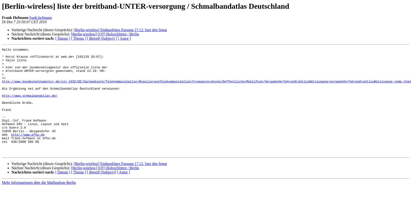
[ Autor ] (124, 38)
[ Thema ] (78, 38)
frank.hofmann (40, 18)
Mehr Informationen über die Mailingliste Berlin (39, 204)
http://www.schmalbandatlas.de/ (29, 105)
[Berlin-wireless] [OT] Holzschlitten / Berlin (105, 34)
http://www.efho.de (27, 152)
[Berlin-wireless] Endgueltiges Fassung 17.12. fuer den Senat (120, 30)
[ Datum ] (62, 38)
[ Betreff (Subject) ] (102, 38)
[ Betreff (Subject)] (101, 193)
